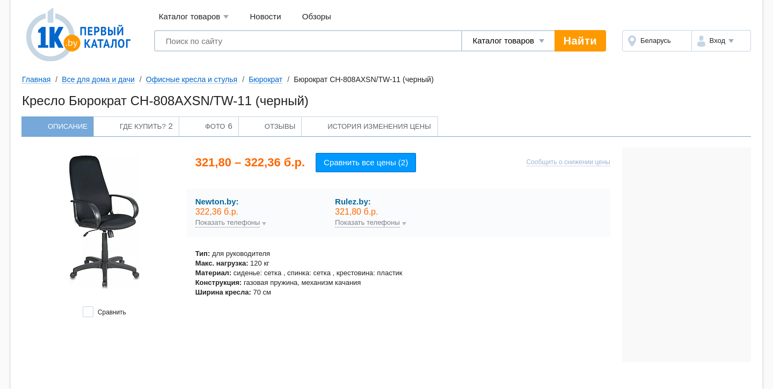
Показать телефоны (227, 222)
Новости (265, 16)
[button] (721, 41)
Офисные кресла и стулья (191, 79)
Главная (36, 79)
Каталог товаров (194, 17)
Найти (580, 41)
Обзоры (316, 16)
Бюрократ (265, 79)
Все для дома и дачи (98, 79)
